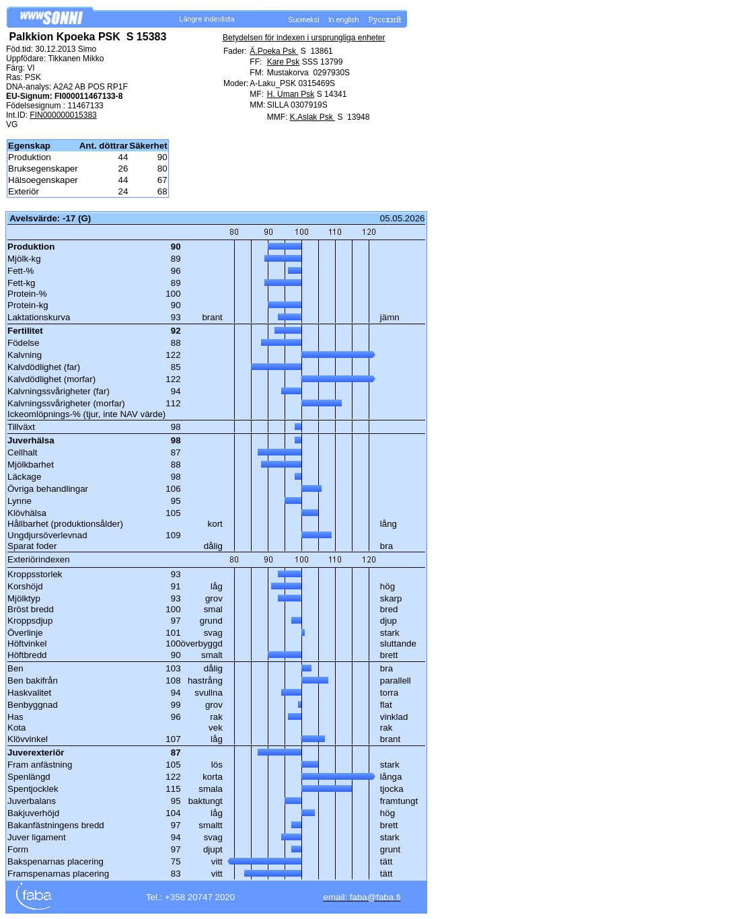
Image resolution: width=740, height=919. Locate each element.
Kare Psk (283, 62)
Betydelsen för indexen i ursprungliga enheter (304, 37)
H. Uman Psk (291, 94)
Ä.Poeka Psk (274, 51)
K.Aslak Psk (312, 117)
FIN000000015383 (63, 115)
